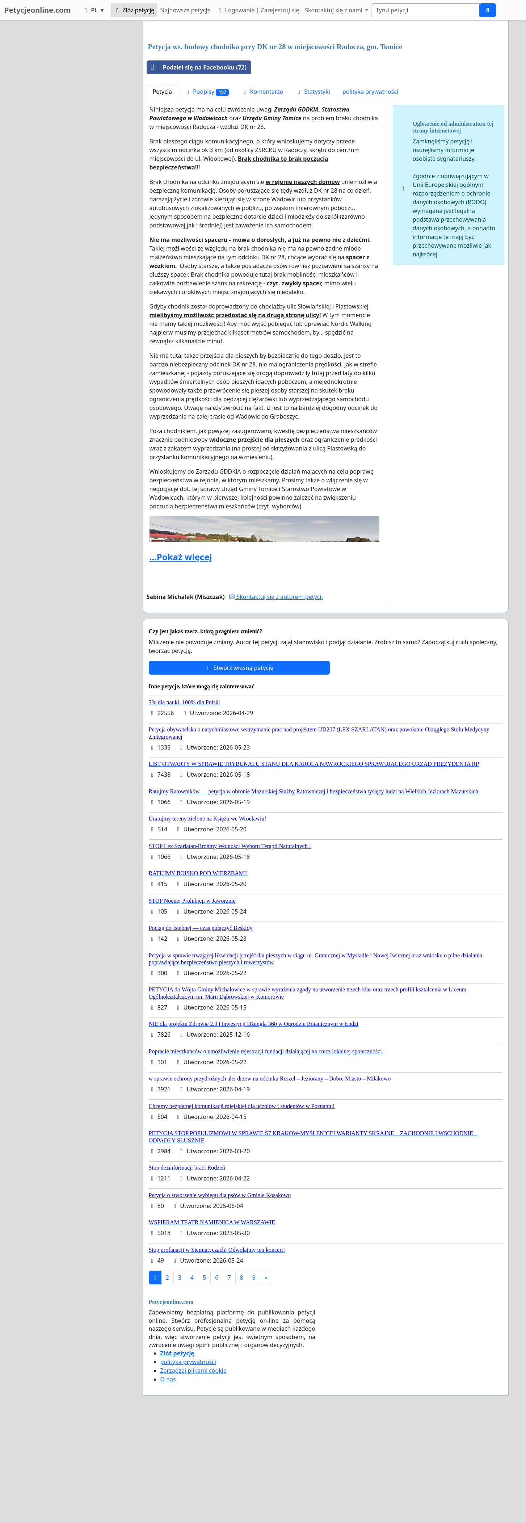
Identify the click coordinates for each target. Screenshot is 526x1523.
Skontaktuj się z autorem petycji (276, 698)
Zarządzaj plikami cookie (193, 1472)
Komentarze (262, 193)
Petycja (162, 193)
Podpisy (206, 193)
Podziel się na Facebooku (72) (197, 168)
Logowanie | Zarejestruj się (257, 10)
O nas (168, 1481)
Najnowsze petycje (185, 10)
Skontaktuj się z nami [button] (334, 10)
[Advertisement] (326, 83)
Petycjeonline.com (37, 10)
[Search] (425, 10)
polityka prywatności (370, 193)
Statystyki (312, 193)
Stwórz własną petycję (239, 769)
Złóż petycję (134, 10)
